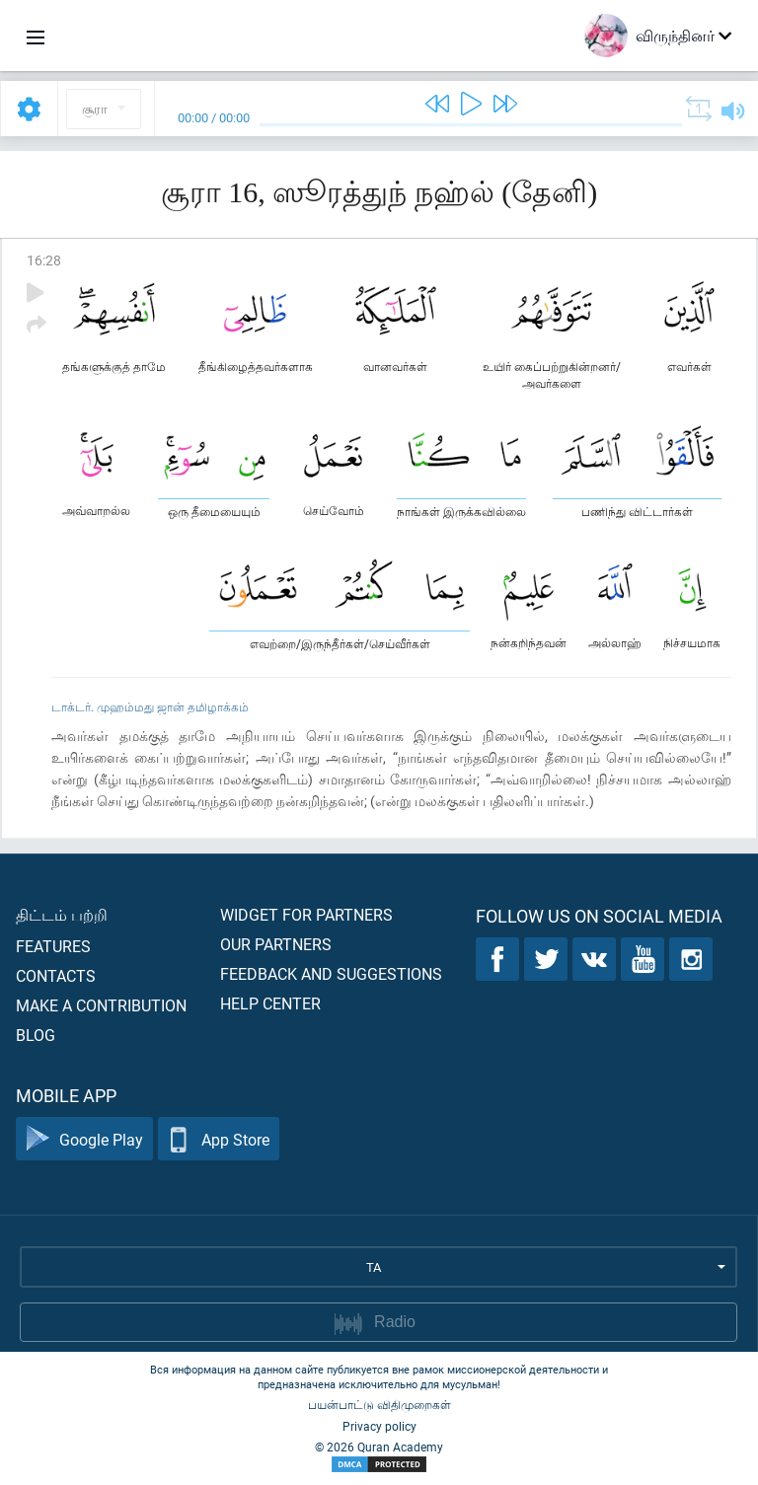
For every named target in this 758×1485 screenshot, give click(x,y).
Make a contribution (101, 1005)
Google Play (84, 1139)
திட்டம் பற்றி (62, 914)
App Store (218, 1139)
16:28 (44, 260)
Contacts (56, 975)
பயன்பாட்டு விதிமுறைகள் (379, 1404)
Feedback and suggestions (331, 973)
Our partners (276, 943)
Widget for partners (306, 914)
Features (53, 945)
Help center (270, 1003)
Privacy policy (379, 1426)
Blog (35, 1034)
